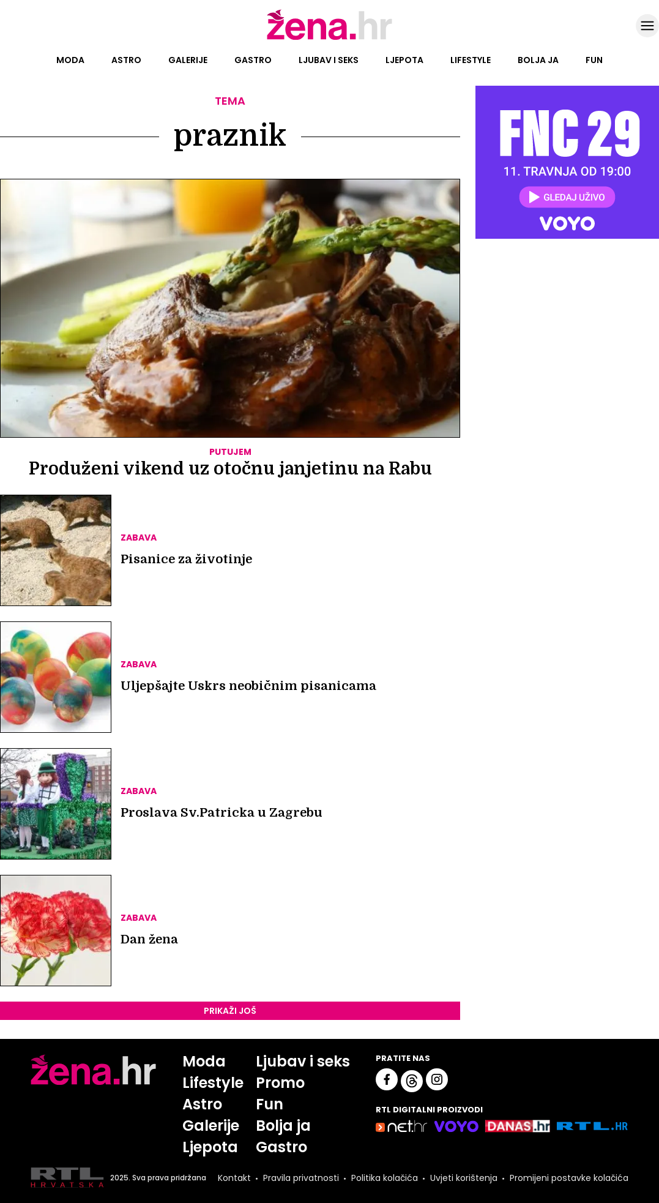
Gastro (253, 60)
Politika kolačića (384, 1178)
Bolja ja (538, 60)
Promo (280, 1083)
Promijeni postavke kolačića (569, 1178)
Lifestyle (470, 60)
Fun (594, 60)
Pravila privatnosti (301, 1178)
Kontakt (234, 1178)
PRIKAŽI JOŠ (230, 1011)
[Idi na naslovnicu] (329, 38)
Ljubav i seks (329, 60)
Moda (70, 60)
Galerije (187, 60)
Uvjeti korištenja (463, 1178)
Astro (126, 60)
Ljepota (404, 60)
